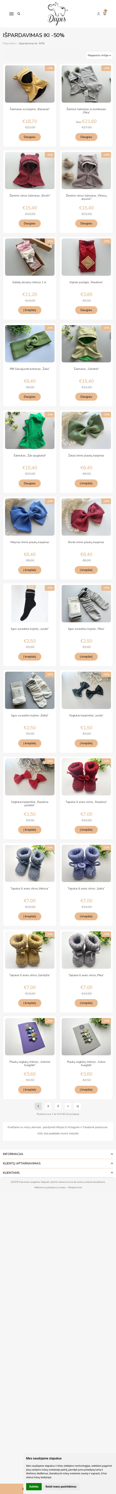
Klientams (11, 1173)
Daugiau (29, 137)
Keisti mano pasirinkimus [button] (61, 1486)
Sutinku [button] (34, 1486)
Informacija (13, 1154)
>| (77, 1106)
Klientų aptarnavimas (22, 1163)
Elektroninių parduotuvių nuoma (50, 1187)
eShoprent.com (75, 1187)
